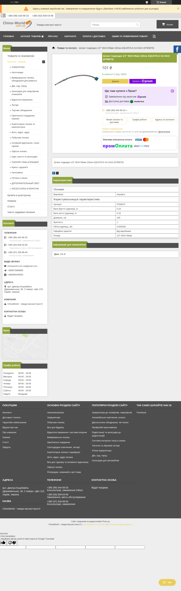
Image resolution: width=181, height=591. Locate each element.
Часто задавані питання (21, 212)
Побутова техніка (20, 137)
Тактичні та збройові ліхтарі (106, 445)
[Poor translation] (12, 543)
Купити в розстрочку (19, 195)
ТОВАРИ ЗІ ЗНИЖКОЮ (20, 56)
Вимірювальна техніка (58, 437)
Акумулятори (18, 67)
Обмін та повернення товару (130, 36)
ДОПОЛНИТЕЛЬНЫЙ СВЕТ (26, 183)
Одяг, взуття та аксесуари (24, 156)
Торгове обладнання (22, 110)
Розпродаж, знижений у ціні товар (64, 472)
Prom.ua (106, 521)
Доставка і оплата (11, 417)
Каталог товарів (31, 36)
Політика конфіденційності (120, 524)
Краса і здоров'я (20, 167)
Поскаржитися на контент (94, 524)
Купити (115, 81)
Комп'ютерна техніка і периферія (63, 452)
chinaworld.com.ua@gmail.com (22, 266)
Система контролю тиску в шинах (109, 440)
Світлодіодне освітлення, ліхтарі (63, 447)
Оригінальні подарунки (58, 442)
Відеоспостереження (22, 99)
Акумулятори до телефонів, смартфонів (112, 412)
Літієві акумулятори (101, 450)
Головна (8, 36)
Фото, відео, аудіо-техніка (60, 457)
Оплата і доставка (94, 36)
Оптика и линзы (19, 178)
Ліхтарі (15, 105)
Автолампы (17, 172)
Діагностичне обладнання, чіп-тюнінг (110, 422)
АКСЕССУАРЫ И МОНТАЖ (25, 188)
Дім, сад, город (19, 86)
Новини (11, 200)
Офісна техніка (19, 151)
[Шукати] (137, 25)
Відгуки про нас (10, 427)
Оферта (6, 447)
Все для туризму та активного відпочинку (67, 462)
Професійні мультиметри (104, 427)
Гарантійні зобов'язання (14, 422)
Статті (11, 206)
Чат (167, 582)
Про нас (53, 36)
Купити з (143, 81)
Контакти (70, 36)
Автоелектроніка (55, 412)
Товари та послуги (67, 48)
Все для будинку (55, 427)
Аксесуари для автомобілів (105, 460)
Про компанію (9, 432)
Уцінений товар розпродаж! (25, 162)
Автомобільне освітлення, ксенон (108, 417)
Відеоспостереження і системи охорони (67, 432)
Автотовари (17, 72)
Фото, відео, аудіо (20, 132)
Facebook (141, 412)
